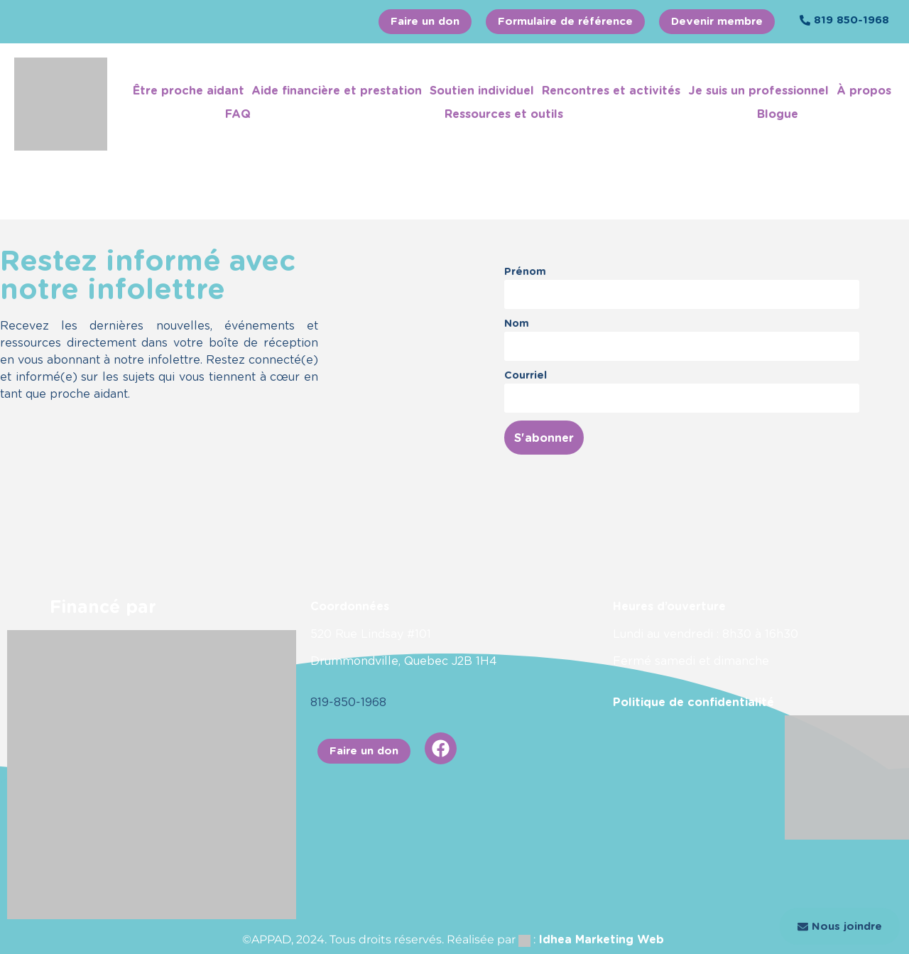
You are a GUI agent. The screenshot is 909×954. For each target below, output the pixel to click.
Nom (516, 323)
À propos (864, 90)
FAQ (238, 114)
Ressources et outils (504, 114)
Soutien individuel (482, 90)
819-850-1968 (348, 702)
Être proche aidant (188, 90)
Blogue (777, 114)
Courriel (525, 375)
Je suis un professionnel (758, 90)
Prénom (525, 271)
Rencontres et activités (611, 90)
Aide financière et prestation (336, 90)
